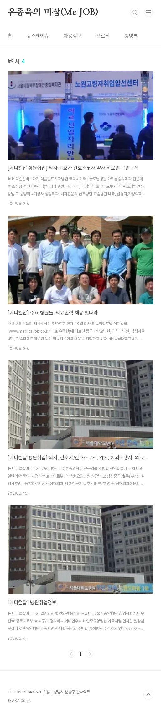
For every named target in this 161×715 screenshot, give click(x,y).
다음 (89, 654)
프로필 (103, 36)
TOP (148, 695)
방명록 (131, 36)
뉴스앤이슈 (38, 36)
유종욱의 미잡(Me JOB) (53, 12)
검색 (134, 12)
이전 (71, 654)
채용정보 (72, 36)
